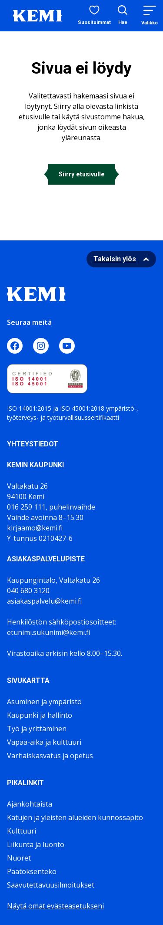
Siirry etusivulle (82, 174)
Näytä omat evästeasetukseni (55, 906)
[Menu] (149, 15)
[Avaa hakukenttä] (122, 16)
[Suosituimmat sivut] (94, 15)
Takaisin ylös (114, 259)
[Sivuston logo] (37, 15)
